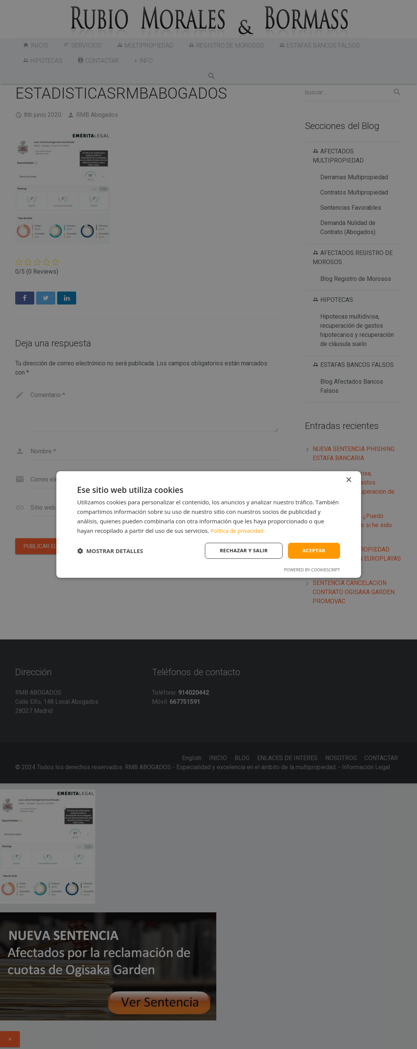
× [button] (348, 479)
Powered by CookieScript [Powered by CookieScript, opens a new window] (312, 570)
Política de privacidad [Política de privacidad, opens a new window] (239, 530)
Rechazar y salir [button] (240, 550)
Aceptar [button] (312, 550)
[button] (110, 550)
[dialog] (208, 524)
